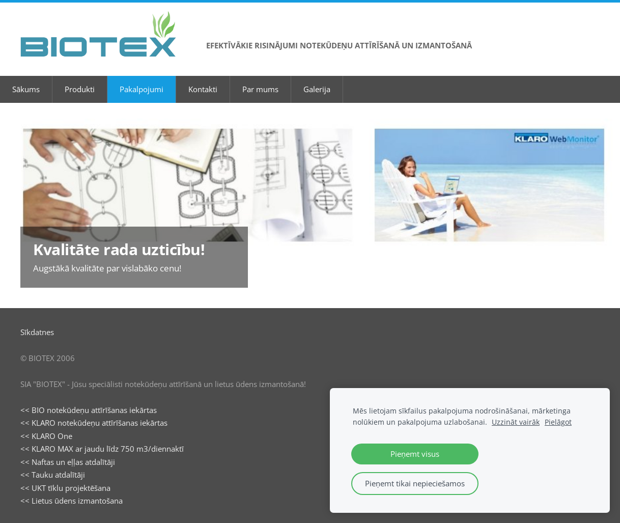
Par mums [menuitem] (260, 89)
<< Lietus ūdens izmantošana (71, 501)
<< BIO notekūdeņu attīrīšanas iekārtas (88, 410)
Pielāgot (558, 422)
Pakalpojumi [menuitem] (141, 89)
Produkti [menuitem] (80, 89)
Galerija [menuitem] (316, 89)
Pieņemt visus (414, 454)
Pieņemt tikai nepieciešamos (415, 483)
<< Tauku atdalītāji (52, 475)
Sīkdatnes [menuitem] (37, 332)
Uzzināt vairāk (516, 422)
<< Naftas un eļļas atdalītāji (67, 462)
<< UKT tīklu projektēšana (65, 488)
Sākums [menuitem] (26, 89)
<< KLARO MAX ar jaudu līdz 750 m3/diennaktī (102, 449)
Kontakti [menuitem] (202, 89)
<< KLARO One (46, 436)
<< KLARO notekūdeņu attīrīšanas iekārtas (93, 423)
